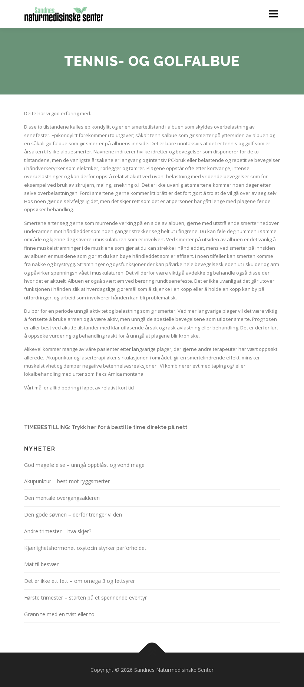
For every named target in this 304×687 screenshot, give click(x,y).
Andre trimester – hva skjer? (57, 531)
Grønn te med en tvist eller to (59, 614)
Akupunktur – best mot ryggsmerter (67, 481)
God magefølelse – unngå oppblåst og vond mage (84, 464)
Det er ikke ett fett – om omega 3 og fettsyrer (79, 580)
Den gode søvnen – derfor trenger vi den (73, 514)
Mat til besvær (41, 564)
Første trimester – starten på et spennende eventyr (85, 597)
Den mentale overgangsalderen (62, 497)
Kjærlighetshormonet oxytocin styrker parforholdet (85, 547)
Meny (273, 13)
